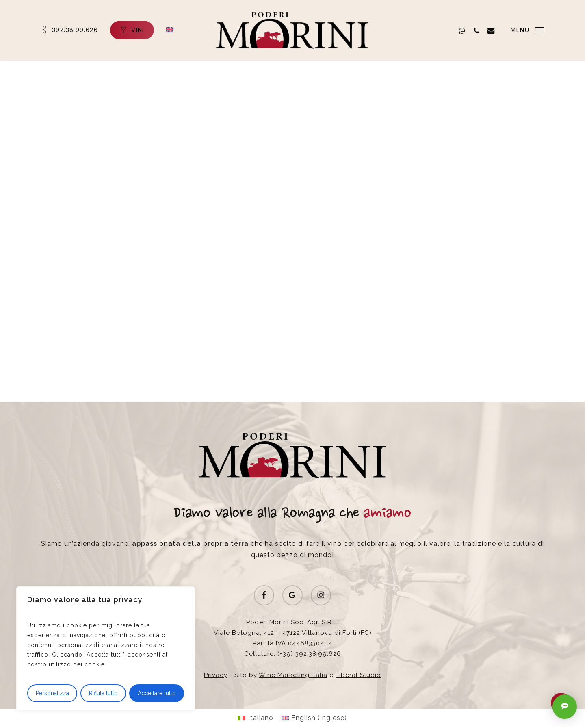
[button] (527, 30)
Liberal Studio (358, 675)
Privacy (216, 675)
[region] (105, 648)
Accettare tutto (157, 693)
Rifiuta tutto (103, 693)
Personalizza (52, 693)
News (145, 100)
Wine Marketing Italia (293, 675)
